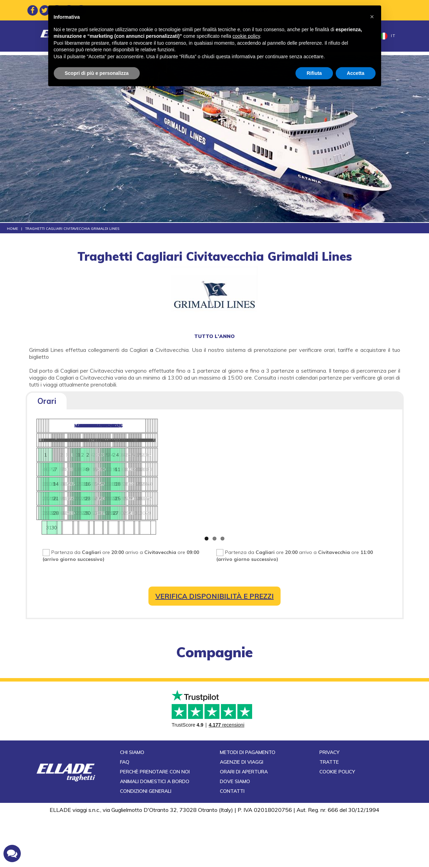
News (300, 35)
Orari (46, 401)
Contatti (353, 35)
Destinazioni (167, 35)
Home (112, 35)
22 (169, 501)
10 (202, 471)
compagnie (214, 657)
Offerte (323, 35)
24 (202, 501)
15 (169, 486)
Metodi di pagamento (247, 802)
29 (108, 515)
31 (355, 515)
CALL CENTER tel (328, 10)
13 (293, 486)
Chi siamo (132, 802)
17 (202, 486)
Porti (280, 35)
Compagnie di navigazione (228, 35)
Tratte (134, 35)
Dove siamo (235, 832)
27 (78, 515)
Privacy (329, 802)
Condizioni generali (145, 841)
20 (293, 501)
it (388, 36)
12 (231, 471)
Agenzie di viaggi (241, 812)
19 (231, 486)
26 (231, 501)
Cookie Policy (337, 822)
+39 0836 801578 (351, 10)
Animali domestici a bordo (154, 832)
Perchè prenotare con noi (155, 822)
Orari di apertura (244, 822)
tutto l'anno (214, 336)
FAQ (124, 812)
